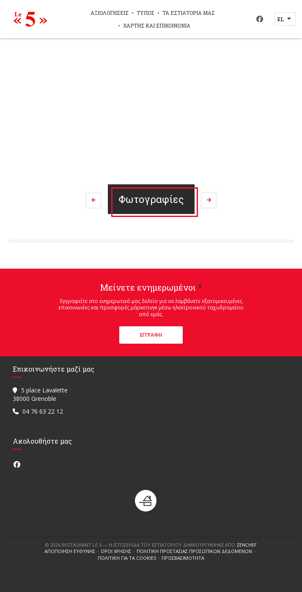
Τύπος (145, 12)
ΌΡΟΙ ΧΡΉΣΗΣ (119, 551)
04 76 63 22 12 (42, 411)
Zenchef (246, 545)
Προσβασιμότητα (183, 558)
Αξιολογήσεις (110, 12)
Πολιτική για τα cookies (130, 558)
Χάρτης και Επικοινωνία (156, 25)
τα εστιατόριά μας (188, 12)
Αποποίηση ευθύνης (72, 551)
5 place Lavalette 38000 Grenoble (40, 394)
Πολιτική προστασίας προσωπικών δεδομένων (197, 551)
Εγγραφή (151, 335)
